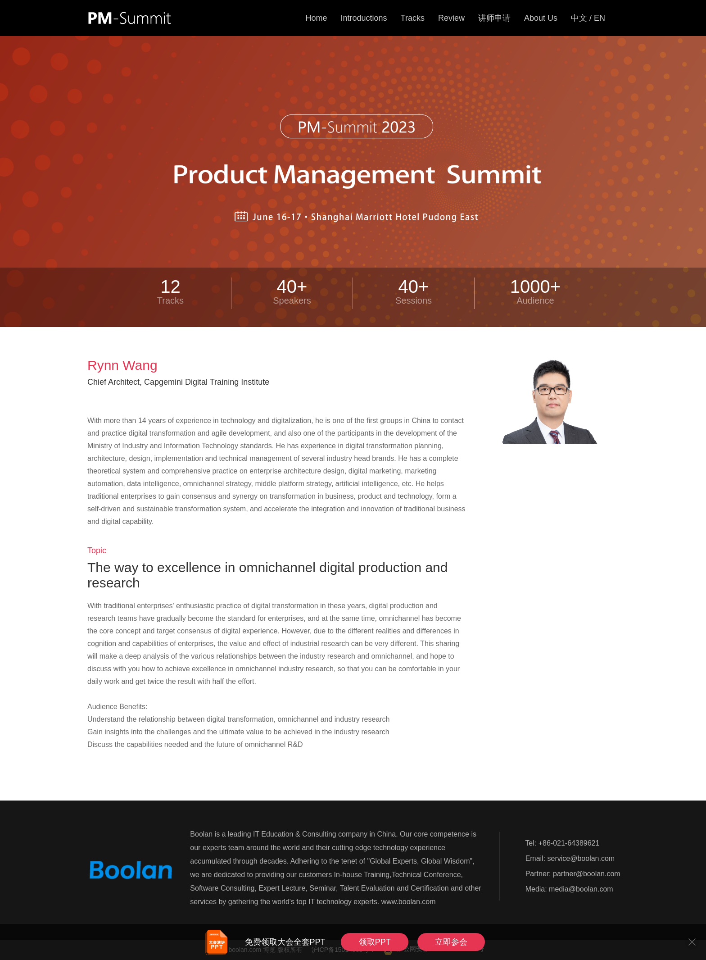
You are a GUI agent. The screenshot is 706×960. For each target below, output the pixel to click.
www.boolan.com (408, 901)
